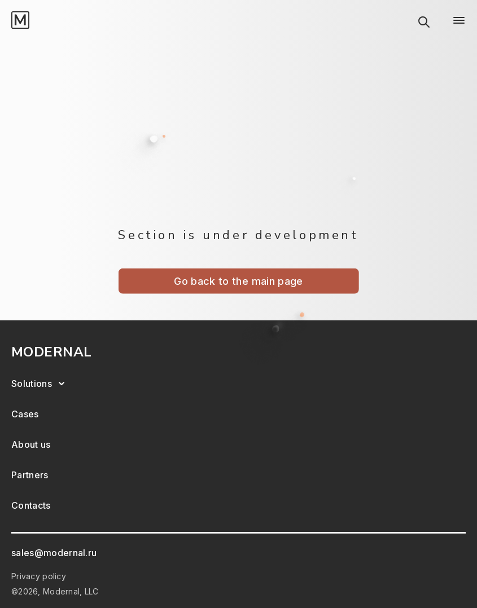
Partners (30, 475)
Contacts (31, 505)
